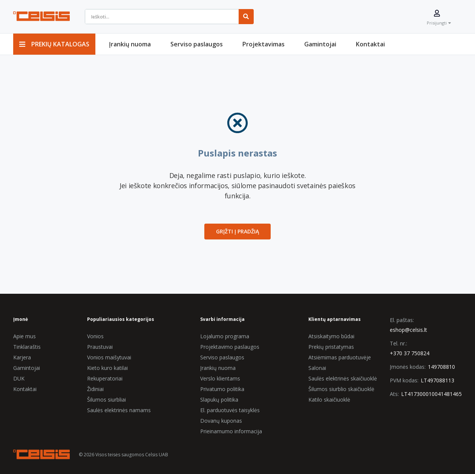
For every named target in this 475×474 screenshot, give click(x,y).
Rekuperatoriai (105, 378)
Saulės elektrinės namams (119, 410)
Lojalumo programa (224, 336)
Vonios (95, 336)
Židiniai (95, 389)
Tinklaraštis (27, 346)
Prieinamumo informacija (231, 431)
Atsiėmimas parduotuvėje (339, 357)
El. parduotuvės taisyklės (230, 410)
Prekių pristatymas (331, 346)
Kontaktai (25, 389)
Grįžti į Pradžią (237, 231)
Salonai (317, 367)
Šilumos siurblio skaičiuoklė (341, 389)
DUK (19, 378)
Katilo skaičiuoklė (329, 399)
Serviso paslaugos (222, 357)
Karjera (22, 357)
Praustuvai (100, 346)
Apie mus (24, 336)
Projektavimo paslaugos (229, 346)
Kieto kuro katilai (107, 367)
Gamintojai (26, 367)
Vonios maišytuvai (109, 357)
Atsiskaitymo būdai (331, 336)
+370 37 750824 (409, 353)
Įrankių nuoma (218, 367)
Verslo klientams (220, 378)
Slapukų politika (219, 399)
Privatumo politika (222, 389)
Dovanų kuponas (221, 420)
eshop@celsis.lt (408, 329)
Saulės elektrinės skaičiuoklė (342, 378)
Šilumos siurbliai (106, 399)
